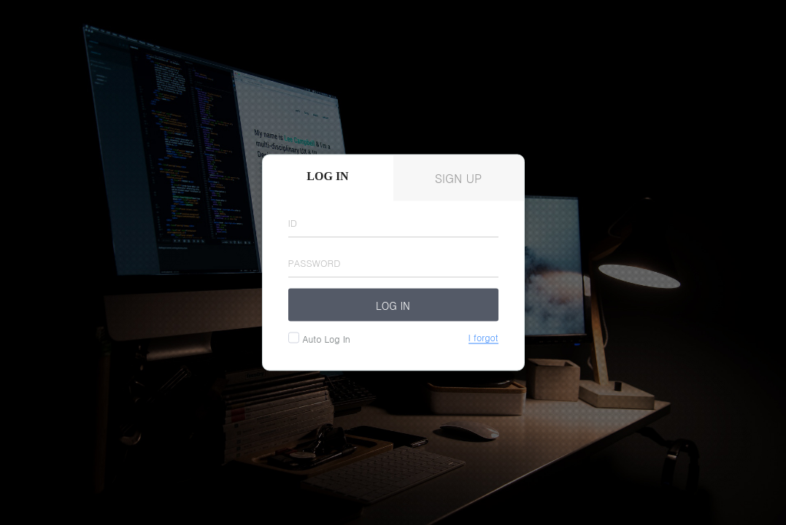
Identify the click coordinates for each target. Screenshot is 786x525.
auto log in (324, 338)
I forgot (483, 337)
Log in (393, 305)
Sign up (458, 178)
